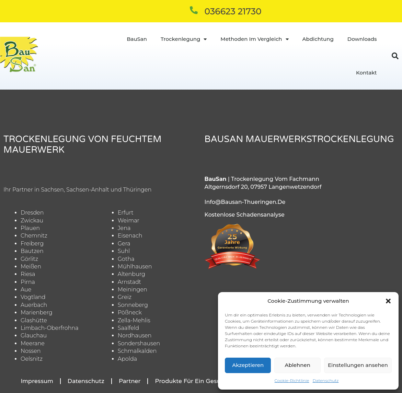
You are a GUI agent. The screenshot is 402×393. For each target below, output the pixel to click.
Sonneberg (133, 305)
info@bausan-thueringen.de (245, 202)
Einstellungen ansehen (358, 365)
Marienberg (37, 312)
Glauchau (34, 335)
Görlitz (29, 259)
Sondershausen (139, 343)
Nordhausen (135, 335)
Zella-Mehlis (134, 320)
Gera (124, 243)
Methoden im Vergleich (254, 39)
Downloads (362, 39)
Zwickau (32, 220)
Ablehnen (297, 365)
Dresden (32, 212)
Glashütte (34, 320)
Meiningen (132, 289)
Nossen (31, 351)
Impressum (37, 381)
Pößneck (130, 312)
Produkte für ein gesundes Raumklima (212, 381)
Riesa (28, 274)
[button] (388, 301)
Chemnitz (34, 235)
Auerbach (34, 305)
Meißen (31, 266)
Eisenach (130, 235)
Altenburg (131, 274)
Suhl (124, 251)
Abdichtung (318, 39)
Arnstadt (129, 282)
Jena (124, 228)
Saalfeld (128, 328)
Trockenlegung (184, 39)
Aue (26, 289)
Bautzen (32, 251)
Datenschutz (325, 380)
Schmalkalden (137, 351)
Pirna (28, 282)
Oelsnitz (32, 359)
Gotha (126, 259)
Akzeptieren (248, 365)
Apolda (127, 359)
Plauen (30, 228)
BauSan (137, 39)
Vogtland (33, 297)
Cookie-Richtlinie (292, 380)
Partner (130, 381)
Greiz (124, 297)
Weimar (128, 220)
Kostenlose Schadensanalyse (245, 214)
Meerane (33, 343)
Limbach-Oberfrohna (50, 328)
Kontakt (366, 72)
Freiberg (32, 243)
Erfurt (126, 212)
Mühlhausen (135, 266)
